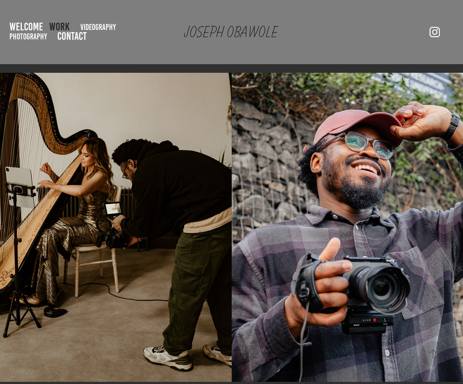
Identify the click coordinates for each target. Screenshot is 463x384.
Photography (28, 36)
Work (59, 27)
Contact (72, 36)
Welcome (26, 27)
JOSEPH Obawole (230, 32)
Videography (98, 27)
